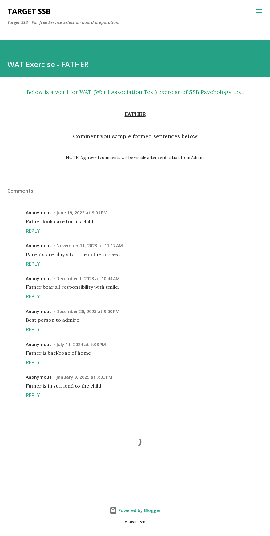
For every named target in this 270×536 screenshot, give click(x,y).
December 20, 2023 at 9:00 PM (87, 311)
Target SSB (29, 11)
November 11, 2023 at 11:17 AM (89, 245)
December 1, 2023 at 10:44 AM (88, 278)
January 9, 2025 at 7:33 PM (84, 377)
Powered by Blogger (135, 510)
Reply (33, 231)
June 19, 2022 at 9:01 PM (81, 213)
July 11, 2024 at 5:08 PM (81, 344)
